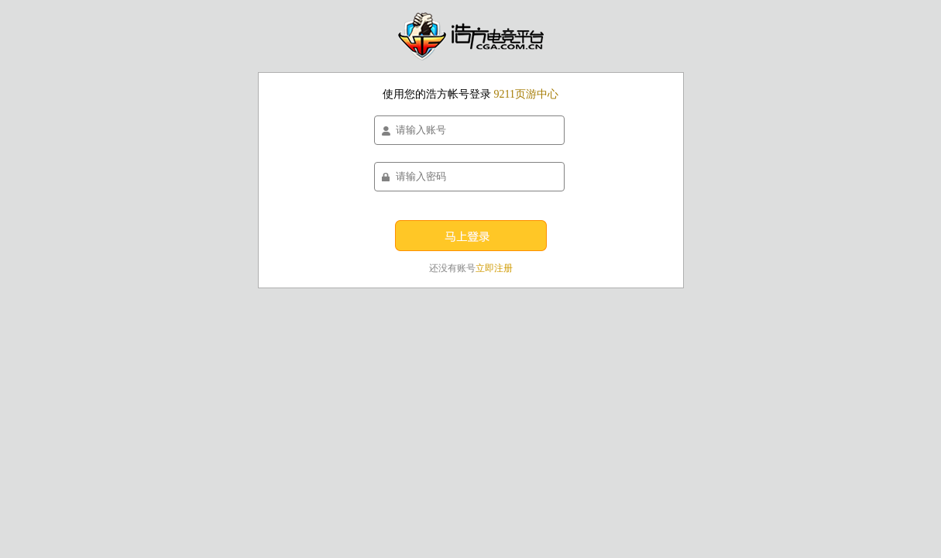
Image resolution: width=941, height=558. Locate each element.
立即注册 (494, 268)
